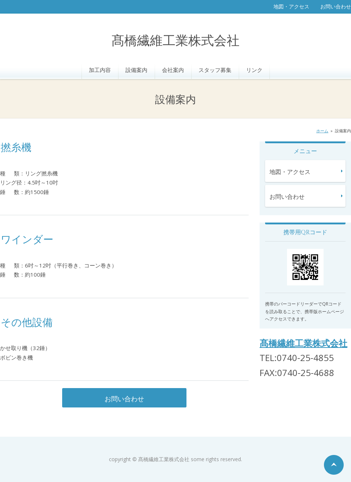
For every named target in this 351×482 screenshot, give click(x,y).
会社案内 (173, 69)
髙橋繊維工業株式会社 (175, 41)
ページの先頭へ (334, 465)
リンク (254, 69)
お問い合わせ (335, 6)
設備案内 (136, 69)
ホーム (322, 130)
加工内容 (100, 69)
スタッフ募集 (215, 69)
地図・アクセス (291, 6)
